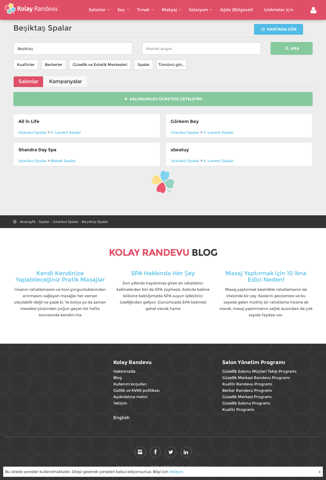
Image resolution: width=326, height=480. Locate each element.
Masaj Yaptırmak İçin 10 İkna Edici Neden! (266, 276)
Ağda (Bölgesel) (236, 9)
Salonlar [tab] (28, 81)
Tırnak (146, 9)
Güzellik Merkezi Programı (247, 396)
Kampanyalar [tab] (65, 81)
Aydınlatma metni (130, 396)
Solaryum (201, 9)
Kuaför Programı (238, 409)
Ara (291, 48)
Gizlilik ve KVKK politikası (136, 390)
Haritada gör (278, 29)
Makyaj (172, 9)
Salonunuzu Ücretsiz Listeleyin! (163, 99)
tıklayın (176, 471)
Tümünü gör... (171, 64)
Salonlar (100, 9)
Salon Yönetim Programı (253, 362)
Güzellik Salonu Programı (246, 403)
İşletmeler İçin (279, 9)
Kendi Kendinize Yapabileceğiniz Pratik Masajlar (60, 276)
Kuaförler (26, 64)
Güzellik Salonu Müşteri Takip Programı (259, 371)
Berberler (53, 64)
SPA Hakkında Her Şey (163, 273)
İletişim (120, 403)
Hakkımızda (124, 371)
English (121, 417)
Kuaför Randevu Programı (247, 384)
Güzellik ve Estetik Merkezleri (100, 64)
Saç (124, 9)
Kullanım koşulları (130, 384)
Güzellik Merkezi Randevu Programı (256, 377)
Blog (117, 377)
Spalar (144, 64)
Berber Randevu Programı (247, 390)
